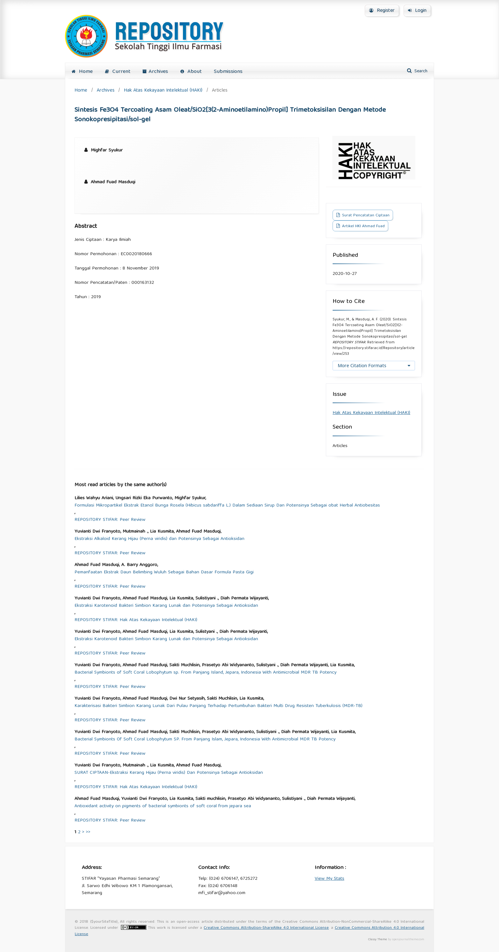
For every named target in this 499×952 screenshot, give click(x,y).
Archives (155, 71)
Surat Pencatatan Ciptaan (365, 215)
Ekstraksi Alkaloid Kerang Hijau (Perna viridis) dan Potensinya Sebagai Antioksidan (159, 539)
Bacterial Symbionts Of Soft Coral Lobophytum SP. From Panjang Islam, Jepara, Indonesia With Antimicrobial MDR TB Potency (204, 739)
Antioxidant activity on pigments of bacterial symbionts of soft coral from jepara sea (162, 806)
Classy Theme (378, 939)
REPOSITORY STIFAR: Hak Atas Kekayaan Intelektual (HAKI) (135, 620)
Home (82, 71)
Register (382, 10)
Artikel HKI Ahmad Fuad (363, 226)
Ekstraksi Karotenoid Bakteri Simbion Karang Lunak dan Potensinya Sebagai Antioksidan (166, 606)
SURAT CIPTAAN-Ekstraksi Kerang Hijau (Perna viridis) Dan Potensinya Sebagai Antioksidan (168, 773)
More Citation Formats (362, 365)
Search (420, 71)
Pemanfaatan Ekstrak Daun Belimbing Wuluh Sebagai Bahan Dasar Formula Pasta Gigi (164, 572)
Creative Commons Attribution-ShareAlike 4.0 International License (266, 928)
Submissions (228, 71)
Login (417, 10)
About (191, 71)
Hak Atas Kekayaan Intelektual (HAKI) (163, 90)
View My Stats (329, 879)
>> (88, 832)
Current (117, 71)
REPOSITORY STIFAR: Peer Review (109, 520)
